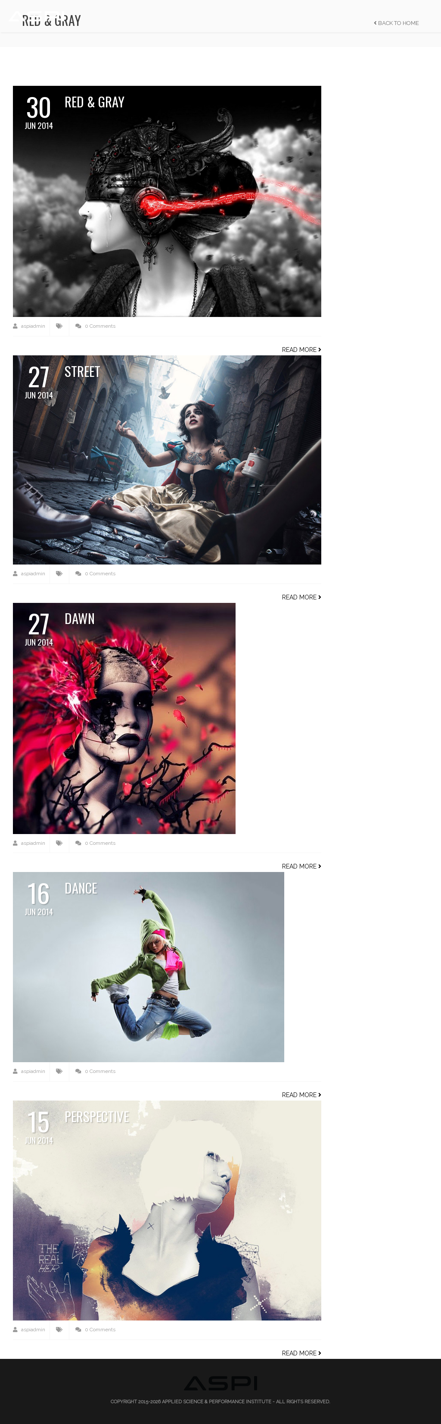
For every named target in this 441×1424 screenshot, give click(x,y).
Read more (301, 349)
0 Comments (95, 326)
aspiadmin (29, 326)
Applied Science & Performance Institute (216, 1402)
